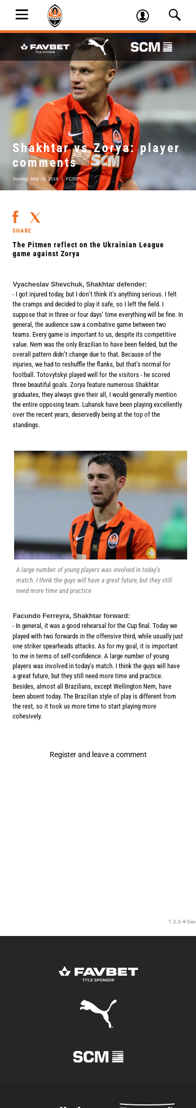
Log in (146, 17)
